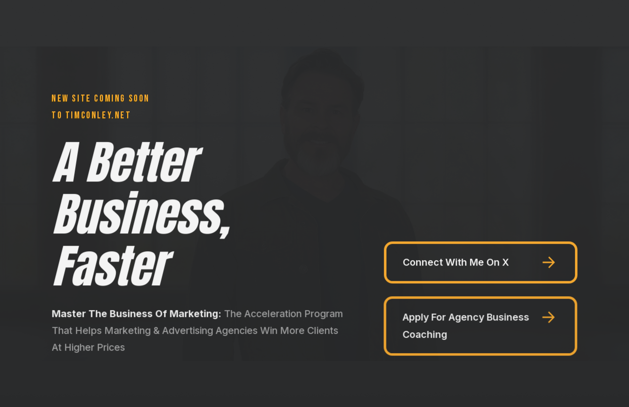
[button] (481, 262)
